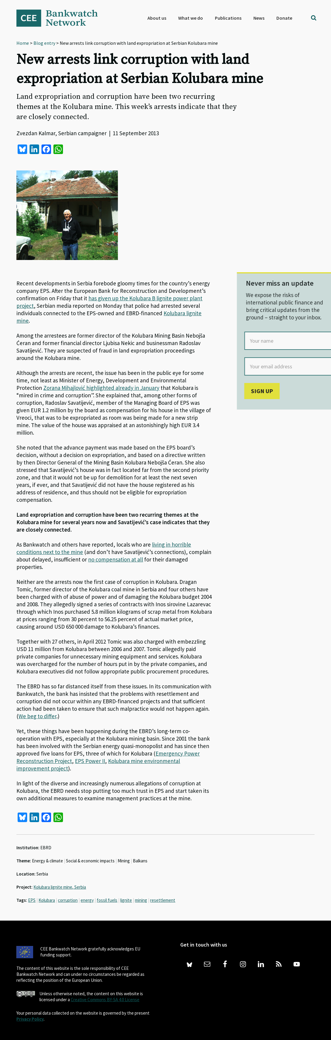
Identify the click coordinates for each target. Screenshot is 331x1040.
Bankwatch (61, 18)
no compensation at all (115, 559)
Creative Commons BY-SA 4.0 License (105, 999)
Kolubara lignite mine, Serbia (59, 887)
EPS (32, 900)
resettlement (162, 900)
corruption (68, 900)
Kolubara (47, 900)
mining (141, 900)
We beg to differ (37, 716)
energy (87, 900)
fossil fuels (107, 900)
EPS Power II (90, 760)
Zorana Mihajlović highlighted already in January (101, 387)
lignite (126, 900)
